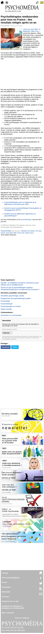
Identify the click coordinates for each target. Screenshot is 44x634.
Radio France (29, 233)
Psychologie (5, 301)
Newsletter (6, 592)
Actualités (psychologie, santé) (12, 296)
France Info (20, 233)
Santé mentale (6, 309)
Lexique (5, 573)
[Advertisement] (22, 74)
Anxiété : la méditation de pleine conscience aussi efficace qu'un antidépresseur (20, 284)
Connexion (6, 587)
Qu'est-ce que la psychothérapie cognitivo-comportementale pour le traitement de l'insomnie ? (20, 288)
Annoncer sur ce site (10, 601)
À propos (5, 597)
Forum (4, 582)
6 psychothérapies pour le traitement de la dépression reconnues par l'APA (20, 203)
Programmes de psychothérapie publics (16, 298)
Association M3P (11, 233)
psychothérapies (26, 219)
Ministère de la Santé (28, 231)
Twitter (15, 347)
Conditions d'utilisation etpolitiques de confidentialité (13, 607)
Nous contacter (8, 613)
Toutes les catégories (22, 618)
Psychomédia (5, 25)
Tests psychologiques (10, 578)
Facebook (6, 347)
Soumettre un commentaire (11, 315)
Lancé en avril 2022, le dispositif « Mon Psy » (31, 30)
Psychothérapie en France (11, 306)
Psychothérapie (7, 304)
